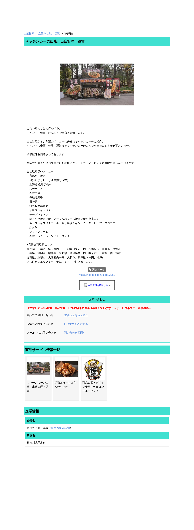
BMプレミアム (62, 477)
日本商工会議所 (126, 477)
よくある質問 (150, 481)
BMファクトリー (63, 488)
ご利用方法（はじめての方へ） (157, 477)
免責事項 (27, 516)
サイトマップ (67, 512)
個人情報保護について (156, 512)
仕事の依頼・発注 (28, 485)
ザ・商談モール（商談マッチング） (119, 22)
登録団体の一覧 (89, 477)
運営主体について (152, 485)
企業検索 (29, 33)
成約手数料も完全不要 (73, 16)
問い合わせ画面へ (75, 332)
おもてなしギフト (127, 485)
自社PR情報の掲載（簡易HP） (33, 493)
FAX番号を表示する (76, 324)
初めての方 (28, 512)
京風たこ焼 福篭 (49, 33)
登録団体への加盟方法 (92, 481)
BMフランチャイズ (64, 499)
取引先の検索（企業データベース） (75, 22)
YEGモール (124, 489)
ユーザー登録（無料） (30, 477)
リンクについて (117, 512)
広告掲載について (47, 512)
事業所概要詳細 (60, 427)
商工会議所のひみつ (128, 481)
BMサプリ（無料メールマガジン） (34, 496)
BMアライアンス (63, 495)
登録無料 (35, 16)
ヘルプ (101, 512)
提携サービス (62, 492)
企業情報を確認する (98, 285)
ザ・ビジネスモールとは (135, 5)
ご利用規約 (135, 512)
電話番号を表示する (76, 315)
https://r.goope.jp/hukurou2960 (97, 274)
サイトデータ (85, 512)
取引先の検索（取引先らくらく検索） (36, 481)
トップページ (30, 22)
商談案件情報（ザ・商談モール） (34, 489)
